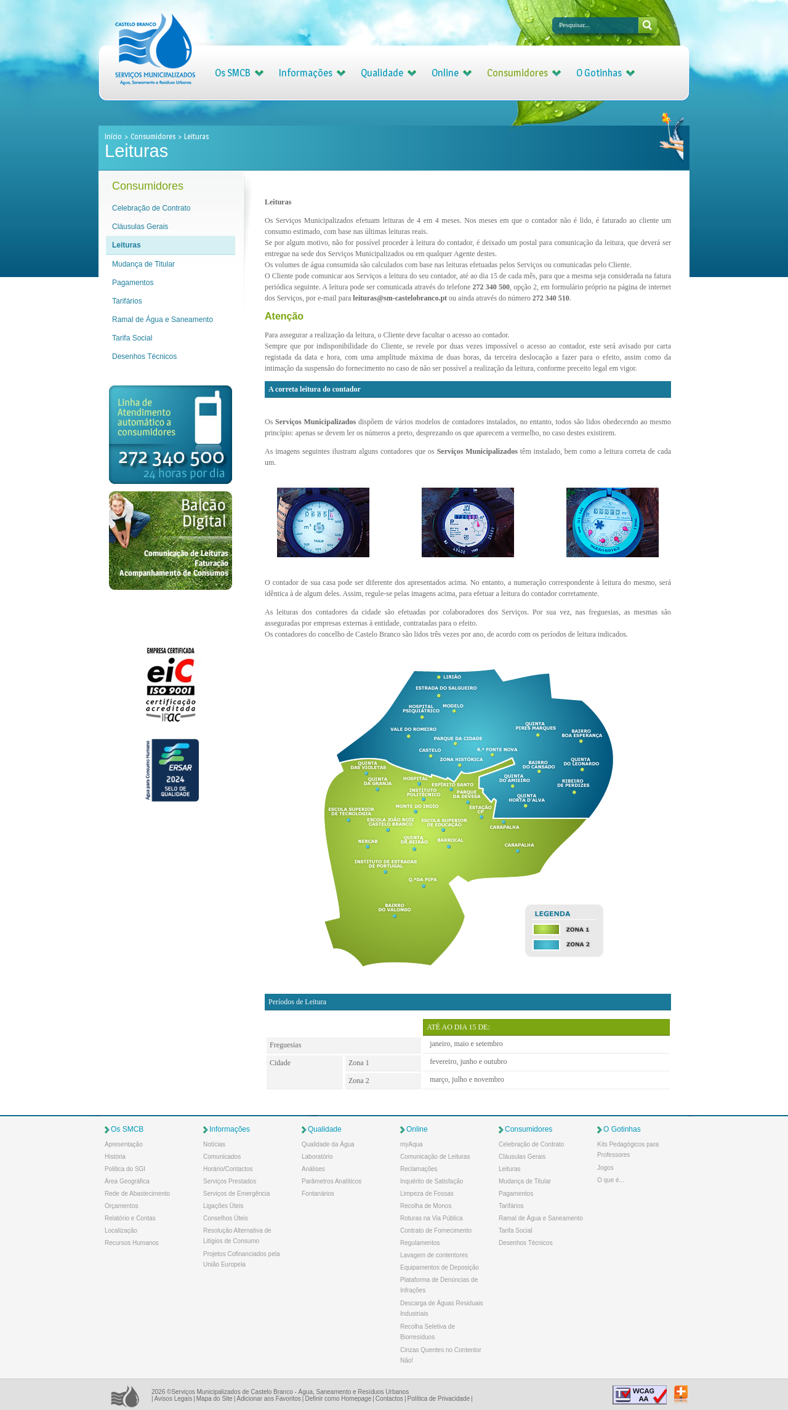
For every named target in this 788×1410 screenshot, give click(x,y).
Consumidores (517, 73)
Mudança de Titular (143, 264)
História (115, 1156)
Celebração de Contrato (151, 208)
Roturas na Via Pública (431, 1218)
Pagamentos (132, 282)
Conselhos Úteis (225, 1218)
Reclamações (419, 1169)
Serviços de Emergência (236, 1193)
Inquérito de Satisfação (431, 1181)
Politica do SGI (125, 1169)
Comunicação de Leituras (435, 1156)
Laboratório (317, 1156)
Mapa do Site (214, 1398)
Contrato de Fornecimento (436, 1230)
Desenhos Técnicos (144, 356)
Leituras (126, 245)
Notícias (214, 1144)
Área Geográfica (127, 1181)
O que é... (610, 1180)
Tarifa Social (132, 338)
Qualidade (382, 73)
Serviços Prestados (229, 1181)
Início (114, 136)
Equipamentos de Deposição (439, 1267)
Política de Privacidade (438, 1398)
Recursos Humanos (132, 1242)
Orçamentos (121, 1206)
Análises (313, 1169)
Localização (121, 1230)
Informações (305, 73)
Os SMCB (233, 73)
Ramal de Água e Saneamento (162, 319)
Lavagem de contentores (434, 1255)
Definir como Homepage (338, 1398)
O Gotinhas (599, 73)
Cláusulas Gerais (140, 226)
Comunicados (222, 1156)
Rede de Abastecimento (137, 1193)
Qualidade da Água (328, 1144)
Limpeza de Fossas (427, 1193)
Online (445, 73)
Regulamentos (420, 1242)
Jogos (605, 1167)
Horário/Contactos (228, 1169)
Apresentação (124, 1144)
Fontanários (318, 1193)
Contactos (389, 1398)
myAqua (411, 1144)
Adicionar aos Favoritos (268, 1398)
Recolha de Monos (425, 1206)
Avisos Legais (174, 1398)
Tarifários (127, 301)
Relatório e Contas (130, 1218)
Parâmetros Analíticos (331, 1181)
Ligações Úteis (223, 1206)
